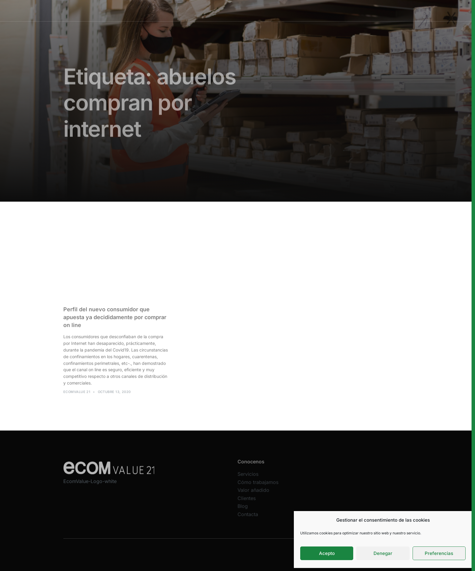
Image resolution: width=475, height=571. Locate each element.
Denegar (383, 553)
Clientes (305, 10)
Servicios (197, 10)
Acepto (327, 553)
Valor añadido (274, 10)
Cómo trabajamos (233, 10)
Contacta (248, 518)
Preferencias (439, 553)
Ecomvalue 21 (76, 393)
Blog (243, 510)
